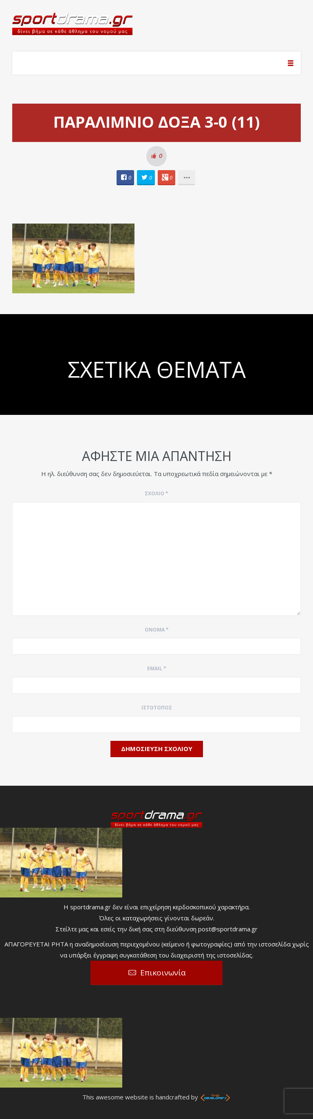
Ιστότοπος (156, 707)
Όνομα (157, 629)
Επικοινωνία (163, 972)
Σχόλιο (156, 493)
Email (156, 668)
